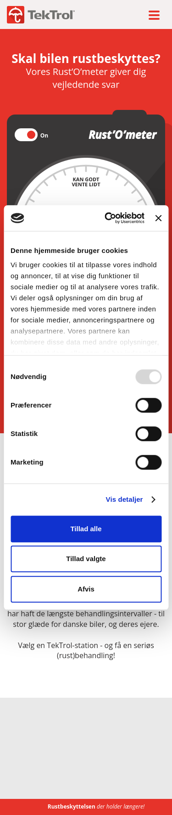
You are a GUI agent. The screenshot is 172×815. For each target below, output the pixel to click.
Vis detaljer (124, 499)
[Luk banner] (158, 218)
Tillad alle (85, 529)
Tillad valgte (85, 558)
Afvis (86, 589)
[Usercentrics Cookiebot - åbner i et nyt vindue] (108, 218)
